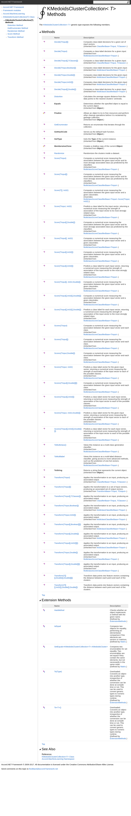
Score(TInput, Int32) (63, 206)
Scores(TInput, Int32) (63, 367)
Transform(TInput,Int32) (65, 515)
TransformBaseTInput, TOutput (111, 491)
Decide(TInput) (61, 42)
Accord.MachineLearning (14, 14)
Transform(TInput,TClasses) (67, 496)
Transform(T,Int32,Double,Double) (66, 586)
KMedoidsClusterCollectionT (57, 25)
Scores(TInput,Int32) (64, 397)
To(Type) (58, 671)
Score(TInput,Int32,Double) (67, 296)
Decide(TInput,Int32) (63, 82)
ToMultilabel (59, 456)
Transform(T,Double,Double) (63, 577)
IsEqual (57, 626)
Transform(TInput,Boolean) (66, 505)
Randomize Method (16, 31)
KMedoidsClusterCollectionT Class (58, 757)
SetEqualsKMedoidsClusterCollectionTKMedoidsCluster (81, 647)
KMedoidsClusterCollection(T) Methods (19, 21)
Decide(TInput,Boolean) (65, 68)
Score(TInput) (60, 158)
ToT (57, 707)
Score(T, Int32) (61, 190)
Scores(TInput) (60, 325)
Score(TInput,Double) (64, 222)
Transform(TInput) (62, 477)
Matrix (123, 642)
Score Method (14, 34)
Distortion (58, 96)
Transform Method (15, 37)
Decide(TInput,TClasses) (66, 61)
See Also (47, 749)
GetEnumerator (61, 124)
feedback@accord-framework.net (43, 769)
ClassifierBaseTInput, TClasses (111, 46)
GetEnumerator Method (18, 28)
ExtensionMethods (118, 621)
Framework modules (12, 10)
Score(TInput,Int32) (63, 252)
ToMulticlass (60, 445)
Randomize (59, 153)
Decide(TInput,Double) (64, 75)
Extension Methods (55, 600)
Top (43, 595)
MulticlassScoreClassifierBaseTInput (101, 56)
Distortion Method (15, 25)
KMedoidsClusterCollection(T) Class (19, 17)
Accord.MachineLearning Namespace (58, 759)
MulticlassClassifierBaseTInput (111, 70)
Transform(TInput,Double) (66, 534)
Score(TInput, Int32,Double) (67, 282)
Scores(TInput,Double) (64, 353)
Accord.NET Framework (13, 7)
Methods (47, 32)
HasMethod (59, 610)
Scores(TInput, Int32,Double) (67, 413)
